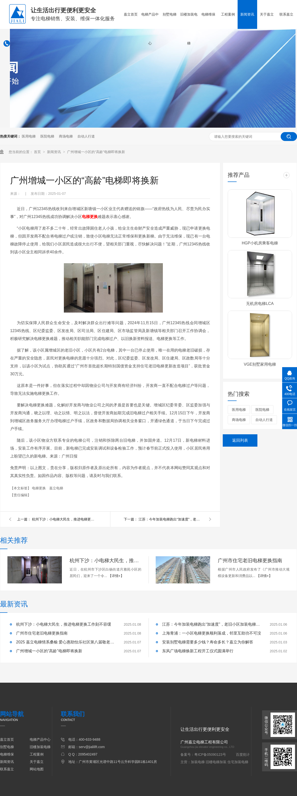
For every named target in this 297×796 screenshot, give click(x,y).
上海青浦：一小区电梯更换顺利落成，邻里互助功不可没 (211, 633)
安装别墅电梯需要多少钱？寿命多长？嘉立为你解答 (207, 642)
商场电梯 (66, 136)
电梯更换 (39, 488)
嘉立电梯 (56, 488)
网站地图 (37, 769)
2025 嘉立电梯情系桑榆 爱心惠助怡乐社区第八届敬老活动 (65, 642)
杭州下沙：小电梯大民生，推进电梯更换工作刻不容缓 (64, 519)
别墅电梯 (169, 14)
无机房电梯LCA (259, 303)
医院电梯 (47, 136)
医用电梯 (29, 136)
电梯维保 (208, 14)
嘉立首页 (131, 14)
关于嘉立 (267, 14)
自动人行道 (86, 136)
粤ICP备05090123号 (210, 754)
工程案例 (228, 14)
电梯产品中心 (150, 28)
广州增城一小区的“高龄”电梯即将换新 (96, 152)
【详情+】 (116, 576)
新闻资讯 (247, 14)
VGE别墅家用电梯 (260, 364)
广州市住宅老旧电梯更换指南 (250, 560)
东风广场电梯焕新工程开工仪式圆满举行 (197, 651)
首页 (38, 152)
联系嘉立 (286, 14)
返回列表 (240, 440)
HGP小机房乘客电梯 (260, 243)
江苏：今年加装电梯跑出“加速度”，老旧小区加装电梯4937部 (171, 519)
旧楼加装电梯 (189, 28)
